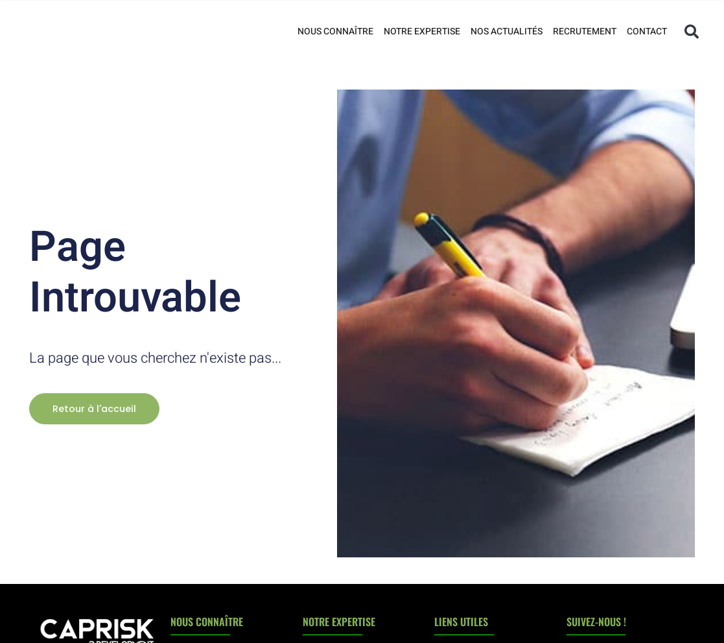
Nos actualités (507, 31)
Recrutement (584, 31)
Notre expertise (422, 31)
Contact (647, 31)
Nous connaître (335, 31)
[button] (692, 32)
